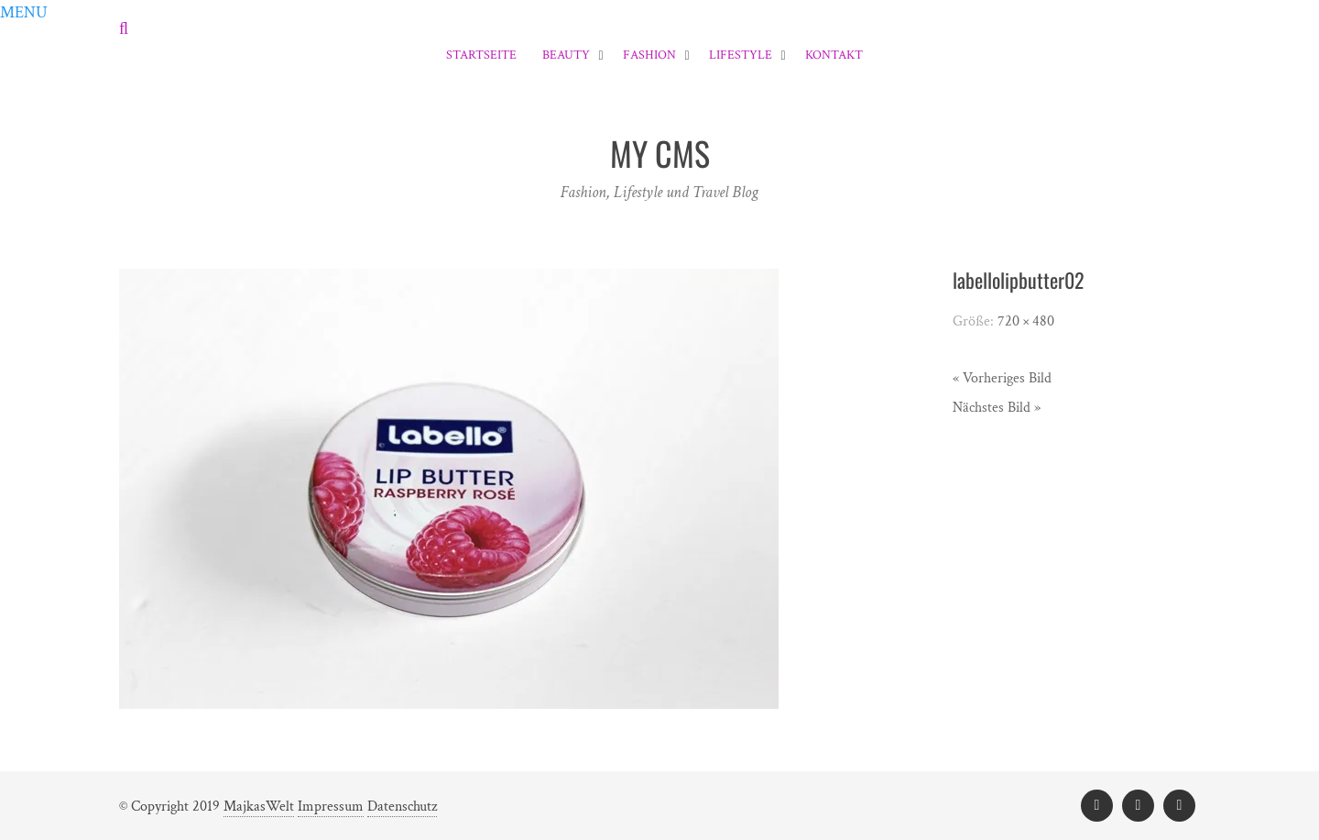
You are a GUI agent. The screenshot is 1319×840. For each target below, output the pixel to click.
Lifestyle (740, 55)
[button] (24, 12)
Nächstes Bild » (997, 407)
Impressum (331, 806)
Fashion (649, 55)
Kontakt (834, 55)
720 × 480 (1025, 321)
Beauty (566, 55)
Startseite (481, 55)
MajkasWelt (258, 806)
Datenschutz (402, 806)
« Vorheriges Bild (1002, 378)
